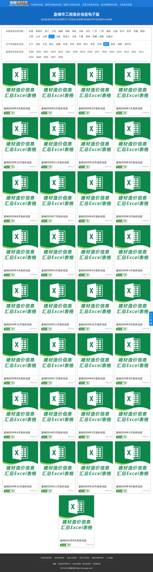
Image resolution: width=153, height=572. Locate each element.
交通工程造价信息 (90, 4)
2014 (119, 52)
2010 (31, 57)
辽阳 (99, 44)
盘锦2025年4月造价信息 (17, 270)
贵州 (129, 31)
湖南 (67, 31)
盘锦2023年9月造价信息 (129, 486)
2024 (45, 52)
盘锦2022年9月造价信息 (73, 540)
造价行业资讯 (84, 558)
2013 (126, 52)
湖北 (74, 31)
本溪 (65, 44)
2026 (31, 52)
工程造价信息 (37, 4)
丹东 (72, 44)
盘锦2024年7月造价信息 (54, 378)
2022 (60, 52)
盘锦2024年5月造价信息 (129, 378)
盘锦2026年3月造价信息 (54, 108)
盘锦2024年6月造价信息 (92, 378)
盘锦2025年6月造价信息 (92, 216)
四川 (122, 31)
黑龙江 (66, 36)
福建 (60, 31)
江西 (31, 36)
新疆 (101, 36)
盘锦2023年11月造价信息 (55, 486)
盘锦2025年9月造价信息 (129, 162)
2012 (133, 52)
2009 (38, 57)
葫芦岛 (128, 44)
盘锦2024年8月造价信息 (17, 378)
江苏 (54, 31)
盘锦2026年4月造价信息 (17, 108)
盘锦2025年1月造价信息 (129, 270)
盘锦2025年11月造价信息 (55, 162)
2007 (53, 57)
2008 (45, 57)
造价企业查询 (72, 558)
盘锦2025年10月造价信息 (93, 162)
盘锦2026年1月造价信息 (129, 108)
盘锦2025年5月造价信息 (129, 216)
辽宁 (51, 36)
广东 (95, 31)
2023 (53, 52)
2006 (60, 57)
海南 (108, 31)
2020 (75, 52)
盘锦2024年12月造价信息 (18, 324)
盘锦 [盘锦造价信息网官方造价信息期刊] (106, 44)
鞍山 (51, 44)
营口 (86, 44)
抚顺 (58, 44)
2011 (141, 52)
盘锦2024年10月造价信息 (93, 324)
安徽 (136, 31)
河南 (81, 31)
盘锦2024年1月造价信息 (129, 432)
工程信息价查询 (46, 558)
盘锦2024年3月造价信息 (54, 432)
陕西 (142, 31)
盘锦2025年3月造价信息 (54, 270)
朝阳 (120, 44)
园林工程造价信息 (72, 4)
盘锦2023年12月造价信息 (18, 486)
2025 (38, 52)
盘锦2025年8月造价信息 (17, 216)
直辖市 (39, 31)
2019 (82, 52)
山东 (38, 36)
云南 (115, 31)
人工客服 (109, 558)
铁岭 (113, 44)
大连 (45, 44)
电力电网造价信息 (109, 4)
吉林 (58, 36)
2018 (90, 52)
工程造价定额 (126, 4)
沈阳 (38, 44)
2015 (111, 52)
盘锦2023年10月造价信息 (93, 486)
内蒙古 (109, 36)
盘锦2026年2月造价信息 (92, 108)
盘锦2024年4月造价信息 (17, 432)
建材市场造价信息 (53, 4)
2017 (97, 52)
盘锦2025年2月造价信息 (92, 270)
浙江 (47, 31)
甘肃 (74, 36)
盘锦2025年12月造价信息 (18, 162)
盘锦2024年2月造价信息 (92, 432)
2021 (67, 52)
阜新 (92, 44)
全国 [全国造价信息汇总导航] (31, 31)
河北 (88, 31)
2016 (104, 52)
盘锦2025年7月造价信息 (54, 216)
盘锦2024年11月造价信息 (55, 324)
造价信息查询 (59, 558)
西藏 (95, 36)
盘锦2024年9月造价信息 (129, 324)
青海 (88, 36)
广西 (101, 31)
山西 (45, 36)
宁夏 (81, 36)
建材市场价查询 (98, 558)
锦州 (79, 44)
